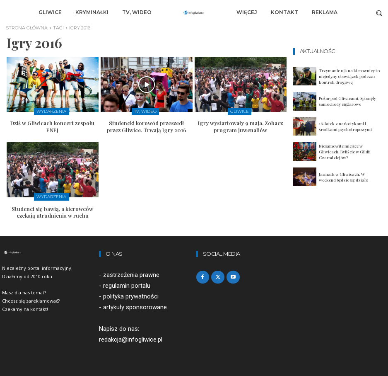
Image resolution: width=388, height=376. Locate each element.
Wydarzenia (51, 111)
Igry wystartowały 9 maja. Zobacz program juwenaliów (240, 126)
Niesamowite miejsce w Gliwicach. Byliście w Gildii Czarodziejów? (345, 151)
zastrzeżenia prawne (131, 275)
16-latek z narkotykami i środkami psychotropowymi (345, 126)
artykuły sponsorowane (135, 307)
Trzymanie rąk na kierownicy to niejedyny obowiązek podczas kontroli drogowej (349, 76)
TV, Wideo (145, 111)
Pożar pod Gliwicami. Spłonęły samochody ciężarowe (347, 101)
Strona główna (27, 28)
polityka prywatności (131, 296)
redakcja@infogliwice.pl (130, 340)
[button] (379, 13)
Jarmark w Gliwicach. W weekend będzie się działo (343, 177)
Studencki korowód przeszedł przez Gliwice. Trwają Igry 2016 (146, 126)
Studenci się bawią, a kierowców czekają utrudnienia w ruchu (52, 212)
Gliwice (239, 111)
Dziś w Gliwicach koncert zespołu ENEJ (52, 126)
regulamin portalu (126, 285)
